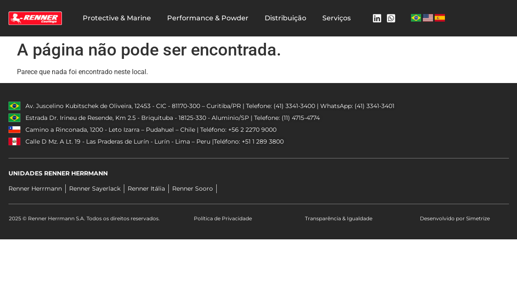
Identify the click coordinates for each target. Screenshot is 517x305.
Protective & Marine (117, 18)
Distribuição (285, 18)
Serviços (336, 18)
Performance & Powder (208, 18)
